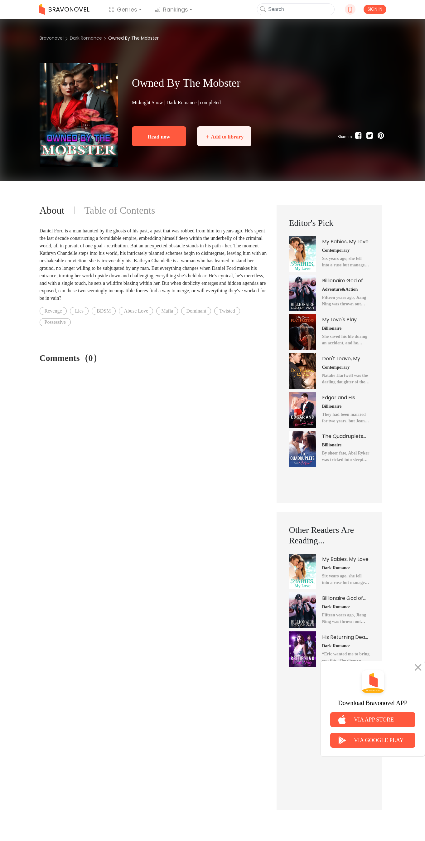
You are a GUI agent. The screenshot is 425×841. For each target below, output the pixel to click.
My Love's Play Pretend (339, 319)
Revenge (53, 311)
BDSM (104, 311)
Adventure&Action (340, 289)
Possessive (55, 322)
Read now (158, 137)
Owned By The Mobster (133, 38)
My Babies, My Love (345, 241)
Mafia (167, 311)
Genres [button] (123, 9)
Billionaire (332, 328)
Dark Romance (86, 38)
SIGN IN (375, 9)
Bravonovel (52, 38)
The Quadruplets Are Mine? (342, 436)
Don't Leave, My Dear (341, 358)
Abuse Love (136, 311)
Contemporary (336, 250)
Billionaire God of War (342, 280)
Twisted (227, 311)
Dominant (196, 311)
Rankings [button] (171, 9)
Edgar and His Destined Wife (339, 397)
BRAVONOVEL (64, 9)
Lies (79, 311)
